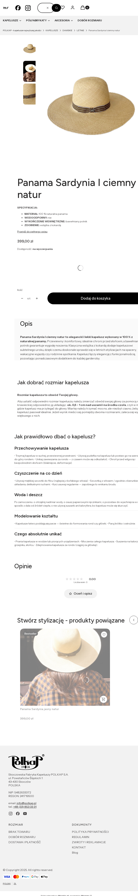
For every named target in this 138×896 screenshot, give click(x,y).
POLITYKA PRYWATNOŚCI (90, 832)
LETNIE (80, 30)
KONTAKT (79, 847)
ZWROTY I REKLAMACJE (89, 842)
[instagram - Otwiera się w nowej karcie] (28, 7)
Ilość (19, 290)
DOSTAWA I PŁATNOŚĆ (24, 842)
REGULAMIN (80, 837)
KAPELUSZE (52, 30)
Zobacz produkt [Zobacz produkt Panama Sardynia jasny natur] (103, 699)
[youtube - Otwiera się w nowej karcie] (25, 813)
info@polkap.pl (26, 803)
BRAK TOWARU (19, 832)
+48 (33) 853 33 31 (24, 806)
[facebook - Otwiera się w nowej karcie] (18, 7)
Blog (75, 852)
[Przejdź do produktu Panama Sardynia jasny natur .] (65, 667)
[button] (56, 8)
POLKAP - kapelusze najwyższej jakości (22, 30)
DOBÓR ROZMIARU (21, 837)
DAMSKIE (67, 30)
